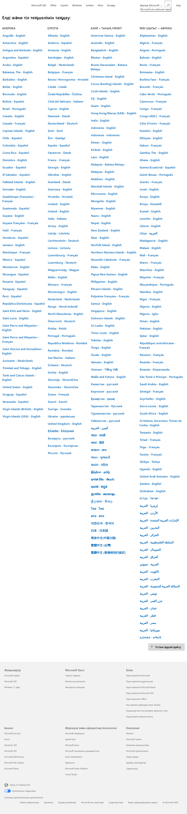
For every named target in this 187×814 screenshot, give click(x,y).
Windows (77, 5)
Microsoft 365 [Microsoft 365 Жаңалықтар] (10, 681)
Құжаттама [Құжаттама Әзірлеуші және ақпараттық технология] (70, 739)
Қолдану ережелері (67, 802)
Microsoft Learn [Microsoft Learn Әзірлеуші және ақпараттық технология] (72, 745)
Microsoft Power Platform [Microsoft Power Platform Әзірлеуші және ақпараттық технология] (76, 768)
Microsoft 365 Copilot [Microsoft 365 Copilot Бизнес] (14, 762)
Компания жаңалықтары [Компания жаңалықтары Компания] (137, 745)
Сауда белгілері (116, 802)
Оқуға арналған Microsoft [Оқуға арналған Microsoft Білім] (138, 675)
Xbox (100, 5)
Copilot (64, 5)
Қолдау (111, 5)
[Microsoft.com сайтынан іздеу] (168, 5)
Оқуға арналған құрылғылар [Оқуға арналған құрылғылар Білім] (139, 681)
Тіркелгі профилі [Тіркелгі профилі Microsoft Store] (72, 675)
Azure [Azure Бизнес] (6, 739)
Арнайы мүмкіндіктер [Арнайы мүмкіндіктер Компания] (136, 762)
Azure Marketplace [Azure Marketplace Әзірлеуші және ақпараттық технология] (73, 756)
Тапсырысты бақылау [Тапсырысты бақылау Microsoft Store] (75, 687)
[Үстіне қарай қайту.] (166, 647)
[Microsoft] (16, 5)
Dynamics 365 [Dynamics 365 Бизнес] (10, 745)
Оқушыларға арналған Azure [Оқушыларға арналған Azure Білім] (139, 716)
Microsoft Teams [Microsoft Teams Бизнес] (11, 768)
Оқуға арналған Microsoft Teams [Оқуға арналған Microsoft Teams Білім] (141, 687)
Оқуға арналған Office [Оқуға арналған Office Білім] (136, 699)
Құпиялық (48, 802)
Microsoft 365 (38, 5)
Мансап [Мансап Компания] (129, 733)
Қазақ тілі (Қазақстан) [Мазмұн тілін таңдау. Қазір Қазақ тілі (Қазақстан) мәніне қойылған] (20, 784)
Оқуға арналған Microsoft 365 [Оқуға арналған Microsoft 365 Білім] (140, 693)
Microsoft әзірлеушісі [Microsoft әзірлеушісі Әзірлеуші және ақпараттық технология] (75, 733)
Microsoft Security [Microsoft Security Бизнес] (12, 733)
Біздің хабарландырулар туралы (143, 802)
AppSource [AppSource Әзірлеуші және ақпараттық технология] (70, 762)
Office (53, 5)
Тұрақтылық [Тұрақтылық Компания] (132, 768)
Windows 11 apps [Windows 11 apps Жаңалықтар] (12, 687)
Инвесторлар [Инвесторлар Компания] (132, 756)
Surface (90, 5)
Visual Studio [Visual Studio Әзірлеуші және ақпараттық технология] (71, 774)
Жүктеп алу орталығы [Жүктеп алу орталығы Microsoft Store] (75, 681)
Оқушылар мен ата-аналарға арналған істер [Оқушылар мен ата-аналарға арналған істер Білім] (146, 710)
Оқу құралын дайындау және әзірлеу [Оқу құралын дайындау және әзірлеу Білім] (143, 704)
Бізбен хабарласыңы (29, 802)
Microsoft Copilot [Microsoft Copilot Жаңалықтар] (12, 675)
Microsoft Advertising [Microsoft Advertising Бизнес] (13, 756)
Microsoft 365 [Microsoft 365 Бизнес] (10, 751)
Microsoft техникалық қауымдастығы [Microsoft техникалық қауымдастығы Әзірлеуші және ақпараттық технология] (82, 751)
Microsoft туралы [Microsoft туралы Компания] (134, 739)
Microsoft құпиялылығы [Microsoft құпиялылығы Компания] (137, 751)
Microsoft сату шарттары (92, 802)
